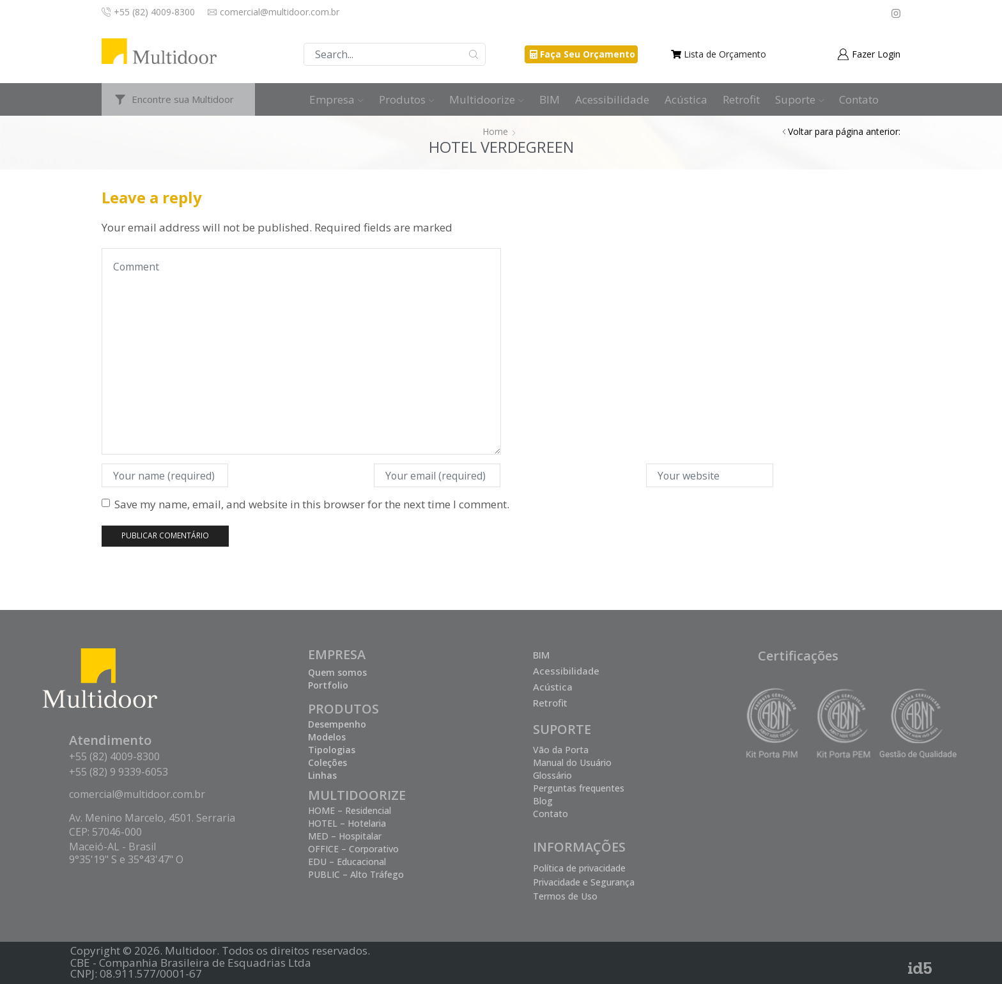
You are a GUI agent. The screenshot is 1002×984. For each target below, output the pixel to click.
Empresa (336, 99)
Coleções (327, 762)
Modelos (327, 737)
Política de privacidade (579, 868)
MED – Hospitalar (345, 836)
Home (495, 131)
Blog (543, 801)
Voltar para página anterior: (844, 131)
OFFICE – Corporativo (353, 849)
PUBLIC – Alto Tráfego (356, 874)
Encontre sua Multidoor (183, 99)
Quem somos (337, 672)
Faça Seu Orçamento (587, 54)
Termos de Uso (565, 896)
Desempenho (337, 724)
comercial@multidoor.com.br (137, 794)
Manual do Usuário (572, 762)
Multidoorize (486, 99)
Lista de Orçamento (725, 54)
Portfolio (328, 685)
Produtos (407, 99)
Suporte (799, 99)
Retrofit (741, 99)
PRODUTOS (343, 708)
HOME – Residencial (349, 810)
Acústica (686, 99)
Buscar (474, 54)
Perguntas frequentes (578, 788)
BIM (549, 99)
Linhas (322, 775)
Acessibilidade (612, 99)
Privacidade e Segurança (584, 882)
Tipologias (331, 750)
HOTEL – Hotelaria (347, 823)
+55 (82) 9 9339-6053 (118, 772)
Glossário (552, 775)
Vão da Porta (561, 750)
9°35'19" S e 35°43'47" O (126, 859)
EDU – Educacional (347, 861)
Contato (859, 99)
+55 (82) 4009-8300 (114, 756)
